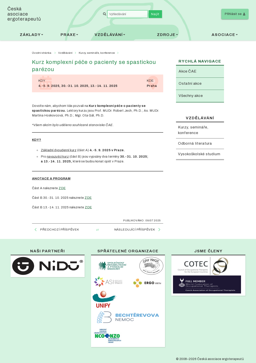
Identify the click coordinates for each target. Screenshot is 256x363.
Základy (30, 35)
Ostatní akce (190, 84)
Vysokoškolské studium (192, 158)
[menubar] (128, 35)
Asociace (223, 35)
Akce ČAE (188, 71)
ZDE (62, 188)
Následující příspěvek (134, 229)
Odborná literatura (195, 144)
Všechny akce (191, 96)
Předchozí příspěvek (59, 229)
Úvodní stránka (41, 52)
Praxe (68, 35)
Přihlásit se (233, 14)
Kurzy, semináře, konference (194, 131)
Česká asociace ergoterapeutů (24, 14)
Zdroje (166, 35)
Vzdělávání (109, 35)
